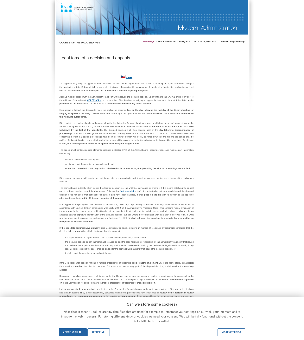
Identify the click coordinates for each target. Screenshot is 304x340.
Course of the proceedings (232, 41)
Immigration (184, 41)
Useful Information (166, 41)
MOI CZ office (94, 100)
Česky (129, 77)
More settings (231, 332)
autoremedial (127, 191)
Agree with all (73, 332)
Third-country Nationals (205, 41)
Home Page (149, 41)
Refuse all (99, 332)
